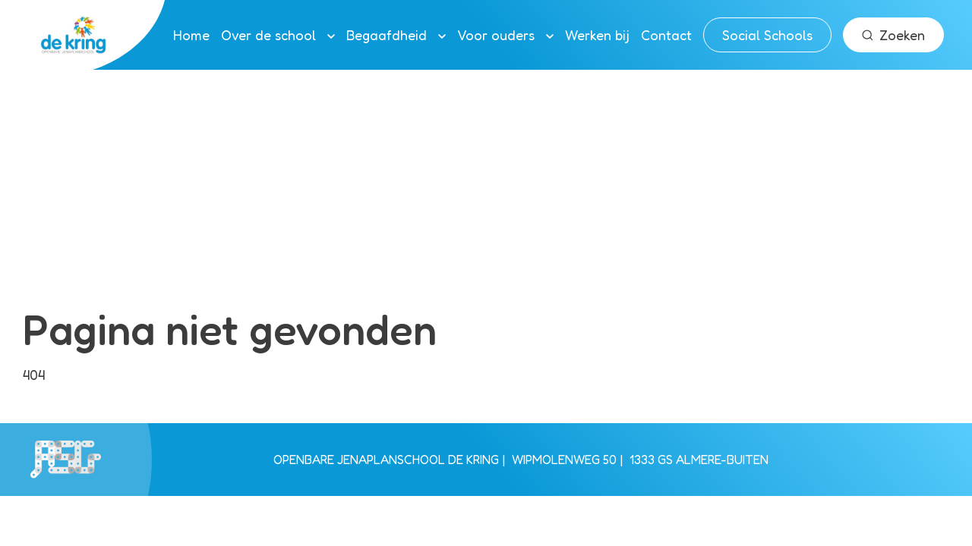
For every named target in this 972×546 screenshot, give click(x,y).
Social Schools (767, 35)
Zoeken (893, 35)
